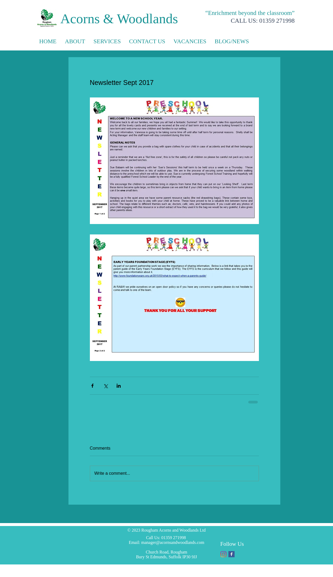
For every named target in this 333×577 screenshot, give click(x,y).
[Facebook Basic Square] (231, 554)
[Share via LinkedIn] (118, 385)
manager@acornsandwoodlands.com (172, 542)
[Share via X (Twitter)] (105, 385)
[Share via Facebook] (92, 385)
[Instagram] (223, 554)
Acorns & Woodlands (119, 18)
